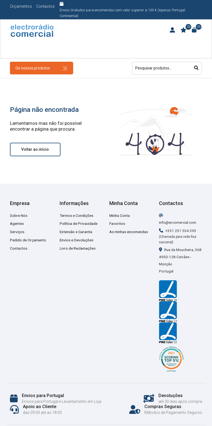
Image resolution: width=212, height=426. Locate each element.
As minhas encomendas (130, 232)
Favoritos (117, 223)
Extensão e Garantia (77, 232)
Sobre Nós (19, 215)
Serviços (17, 232)
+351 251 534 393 (178, 230)
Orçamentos (21, 6)
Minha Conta (120, 215)
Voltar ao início (35, 149)
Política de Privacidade (79, 223)
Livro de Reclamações (79, 248)
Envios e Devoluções (77, 240)
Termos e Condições (77, 215)
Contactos (45, 6)
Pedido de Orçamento (29, 240)
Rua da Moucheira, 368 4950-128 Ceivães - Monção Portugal (178, 264)
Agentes (17, 223)
